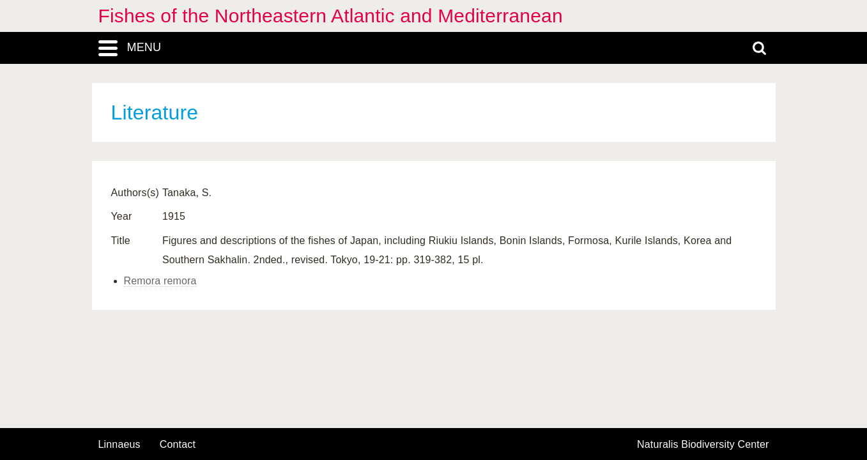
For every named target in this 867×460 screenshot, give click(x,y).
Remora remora (160, 280)
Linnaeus (119, 445)
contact (178, 444)
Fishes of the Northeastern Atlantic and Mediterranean (330, 15)
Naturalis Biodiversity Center (703, 445)
